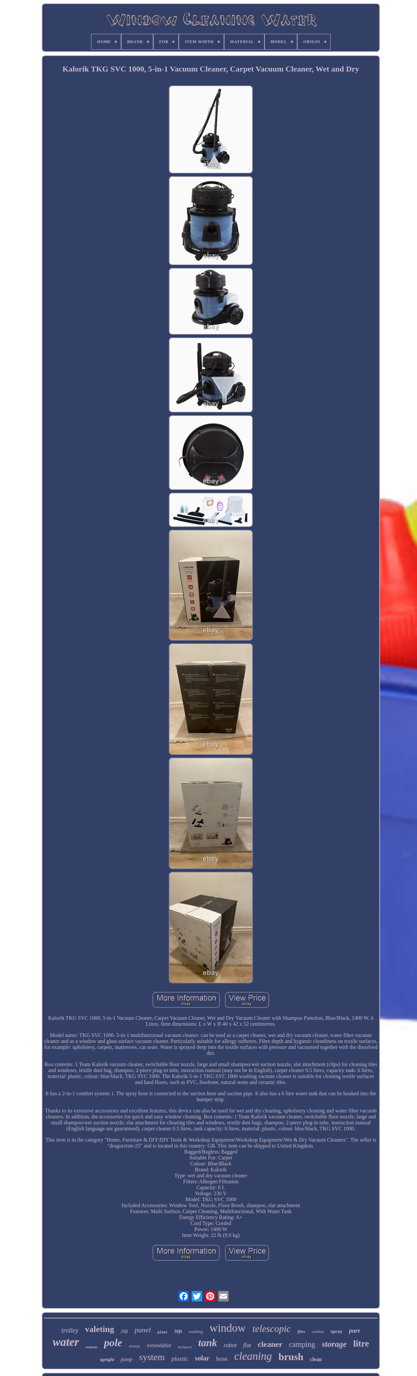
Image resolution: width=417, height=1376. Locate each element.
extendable (159, 1345)
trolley (69, 1330)
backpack (185, 1347)
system (152, 1357)
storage (334, 1344)
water (66, 1342)
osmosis (91, 1347)
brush (291, 1356)
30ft (178, 1331)
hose (222, 1358)
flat (247, 1345)
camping (302, 1344)
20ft (124, 1331)
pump (127, 1359)
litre (361, 1344)
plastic (179, 1358)
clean (316, 1359)
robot (230, 1345)
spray (337, 1331)
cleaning (253, 1356)
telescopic (272, 1328)
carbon (318, 1331)
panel (143, 1330)
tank (207, 1343)
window (227, 1328)
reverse (134, 1346)
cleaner (270, 1344)
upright (107, 1359)
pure (354, 1330)
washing (196, 1331)
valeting (99, 1329)
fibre (301, 1331)
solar (202, 1358)
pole (113, 1343)
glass (162, 1332)
